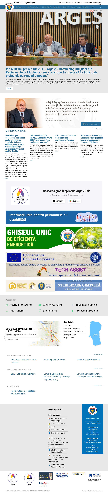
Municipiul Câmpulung (72, 328)
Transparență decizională (51, 7)
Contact (100, 4)
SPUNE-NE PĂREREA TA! (66, 2)
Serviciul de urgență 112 (58, 434)
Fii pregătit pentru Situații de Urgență (58, 466)
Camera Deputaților (58, 430)
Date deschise (88, 2)
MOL (94, 7)
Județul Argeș (21, 7)
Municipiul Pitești (70, 335)
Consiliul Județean (34, 7)
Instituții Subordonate (32, 490)
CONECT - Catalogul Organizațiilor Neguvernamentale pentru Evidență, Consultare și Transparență (58, 442)
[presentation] (7, 40)
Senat (53, 427)
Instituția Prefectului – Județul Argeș (59, 419)
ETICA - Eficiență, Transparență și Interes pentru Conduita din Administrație (58, 458)
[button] (43, 59)
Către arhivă (99, 129)
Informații (66, 7)
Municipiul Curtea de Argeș (73, 331)
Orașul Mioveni (69, 338)
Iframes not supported (21, 432)
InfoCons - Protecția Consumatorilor (58, 451)
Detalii (9, 88)
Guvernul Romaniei (58, 424)
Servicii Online (97, 2)
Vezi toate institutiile (98, 354)
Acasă (7, 490)
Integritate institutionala (80, 7)
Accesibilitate (78, 2)
